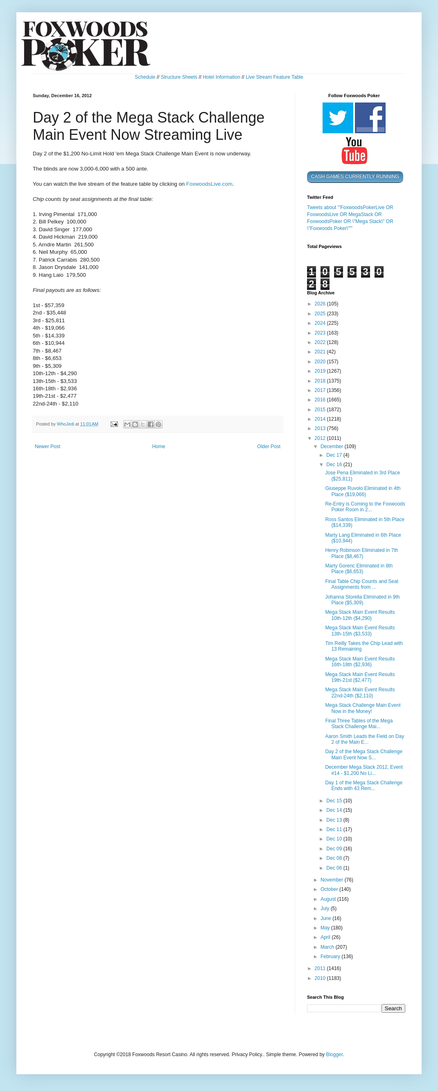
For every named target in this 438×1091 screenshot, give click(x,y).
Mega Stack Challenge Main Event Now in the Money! (362, 708)
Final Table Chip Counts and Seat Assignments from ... (361, 584)
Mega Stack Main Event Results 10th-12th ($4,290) (360, 615)
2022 (321, 342)
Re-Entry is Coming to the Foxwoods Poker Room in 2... (365, 506)
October (330, 889)
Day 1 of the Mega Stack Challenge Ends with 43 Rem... (363, 785)
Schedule (145, 77)
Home (158, 446)
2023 (321, 333)
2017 (321, 390)
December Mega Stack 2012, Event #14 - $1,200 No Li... (363, 770)
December (333, 446)
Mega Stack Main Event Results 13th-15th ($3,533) (360, 630)
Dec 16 (334, 464)
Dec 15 (334, 801)
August (329, 899)
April (326, 937)
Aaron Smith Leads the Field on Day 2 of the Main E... (364, 739)
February (331, 956)
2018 (321, 381)
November (333, 880)
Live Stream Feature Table (274, 77)
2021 (321, 352)
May (326, 928)
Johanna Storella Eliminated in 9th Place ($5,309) (362, 600)
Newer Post (47, 446)
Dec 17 (334, 455)
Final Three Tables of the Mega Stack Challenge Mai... (359, 723)
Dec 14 (334, 810)
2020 (321, 361)
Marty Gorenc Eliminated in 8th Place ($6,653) (359, 568)
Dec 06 (334, 868)
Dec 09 (334, 849)
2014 (321, 419)
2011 (321, 968)
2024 (321, 323)
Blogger (334, 1054)
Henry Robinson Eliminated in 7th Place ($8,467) (361, 553)
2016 (321, 400)
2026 (321, 304)
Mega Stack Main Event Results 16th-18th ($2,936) (360, 661)
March (328, 947)
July (326, 908)
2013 (321, 428)
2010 (321, 978)
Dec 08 (334, 858)
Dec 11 (334, 829)
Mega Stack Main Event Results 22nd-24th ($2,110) (360, 692)
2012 (321, 438)
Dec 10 (334, 839)
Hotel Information (221, 77)
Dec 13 (334, 820)
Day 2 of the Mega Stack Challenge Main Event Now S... (363, 754)
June (326, 918)
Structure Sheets (179, 77)
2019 (321, 371)
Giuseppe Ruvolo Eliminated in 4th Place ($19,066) (362, 491)
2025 (321, 314)
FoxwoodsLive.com (209, 184)
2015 (321, 409)
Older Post (268, 446)
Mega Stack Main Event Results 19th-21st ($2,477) (360, 677)
